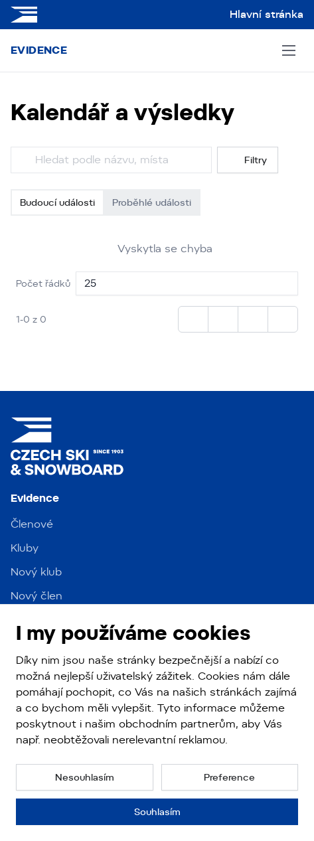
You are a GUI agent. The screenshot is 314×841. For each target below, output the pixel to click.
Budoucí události (57, 202)
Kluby (25, 548)
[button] (84, 777)
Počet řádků (43, 283)
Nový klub (36, 572)
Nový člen (36, 595)
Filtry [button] (247, 160)
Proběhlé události (151, 202)
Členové (32, 524)
